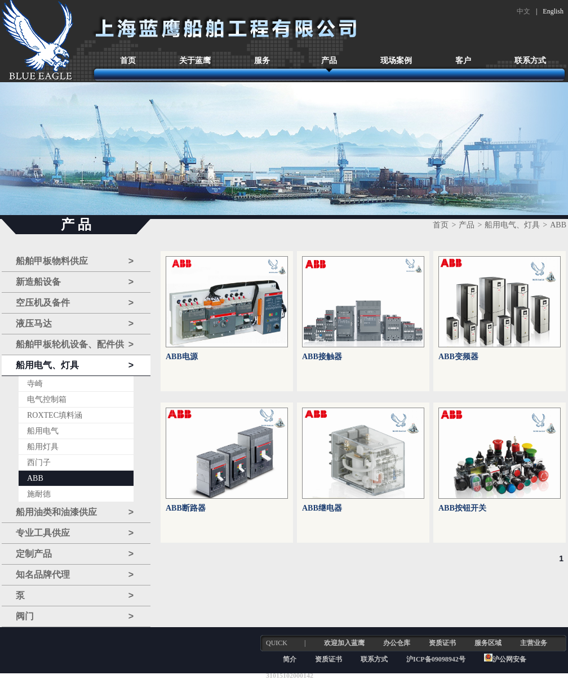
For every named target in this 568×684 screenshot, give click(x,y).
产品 (329, 60)
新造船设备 (75, 282)
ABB (35, 478)
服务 (262, 60)
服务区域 (488, 643)
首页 (128, 60)
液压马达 (75, 324)
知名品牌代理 (75, 575)
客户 (463, 60)
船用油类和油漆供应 (75, 512)
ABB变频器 (458, 356)
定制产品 (75, 554)
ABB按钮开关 (462, 508)
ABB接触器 (322, 356)
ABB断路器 (186, 508)
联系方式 (530, 60)
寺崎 (35, 383)
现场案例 (396, 60)
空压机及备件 (75, 303)
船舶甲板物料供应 (75, 261)
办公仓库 (396, 643)
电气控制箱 (46, 399)
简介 (289, 659)
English (553, 11)
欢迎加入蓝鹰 (344, 643)
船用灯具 (43, 446)
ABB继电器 (322, 508)
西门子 (39, 462)
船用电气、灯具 (75, 365)
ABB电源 (182, 356)
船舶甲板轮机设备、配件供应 (75, 344)
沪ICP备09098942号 (436, 659)
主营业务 (533, 643)
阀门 (75, 616)
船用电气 (43, 431)
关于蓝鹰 (195, 60)
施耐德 (39, 494)
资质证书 (442, 643)
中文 (523, 11)
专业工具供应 (75, 533)
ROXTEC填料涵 (54, 415)
